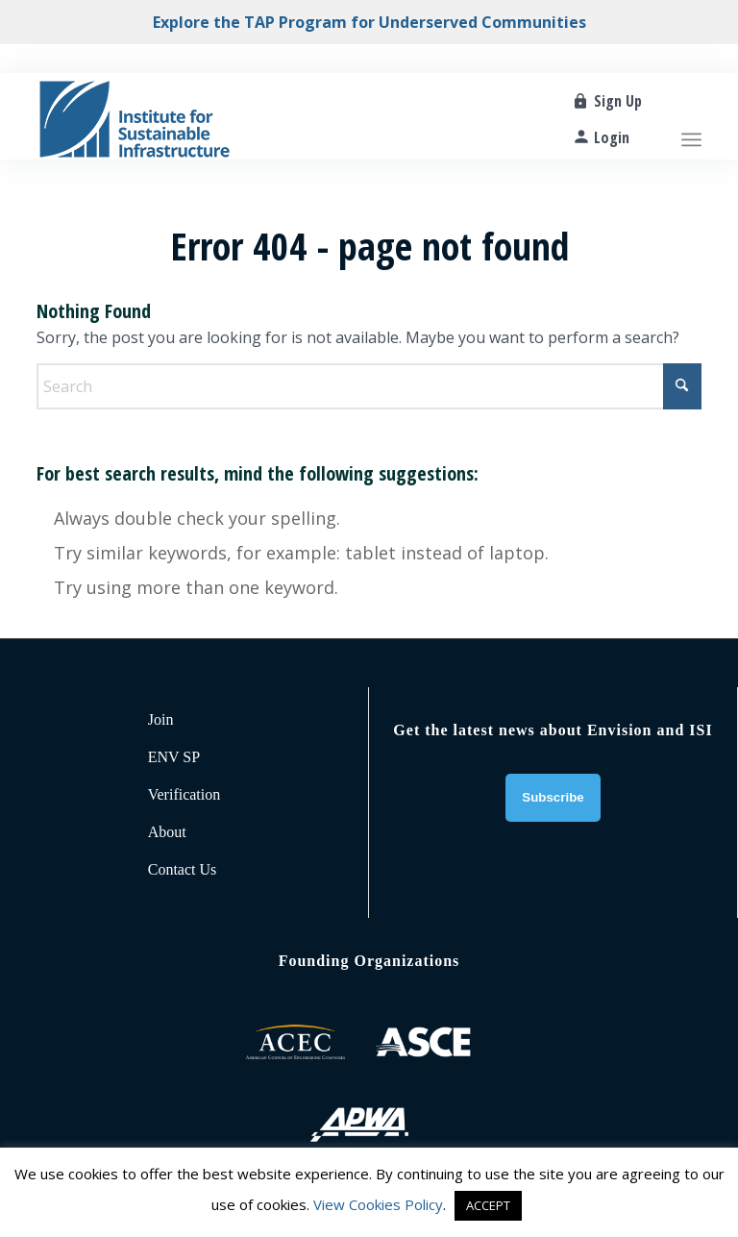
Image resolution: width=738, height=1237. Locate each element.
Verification (184, 794)
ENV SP (174, 757)
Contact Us (182, 869)
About (167, 832)
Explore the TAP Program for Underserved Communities (369, 22)
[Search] (369, 386)
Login (611, 137)
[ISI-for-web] (135, 116)
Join (161, 719)
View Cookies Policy (378, 1204)
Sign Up (618, 100)
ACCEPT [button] (488, 1205)
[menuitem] (691, 116)
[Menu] (691, 116)
